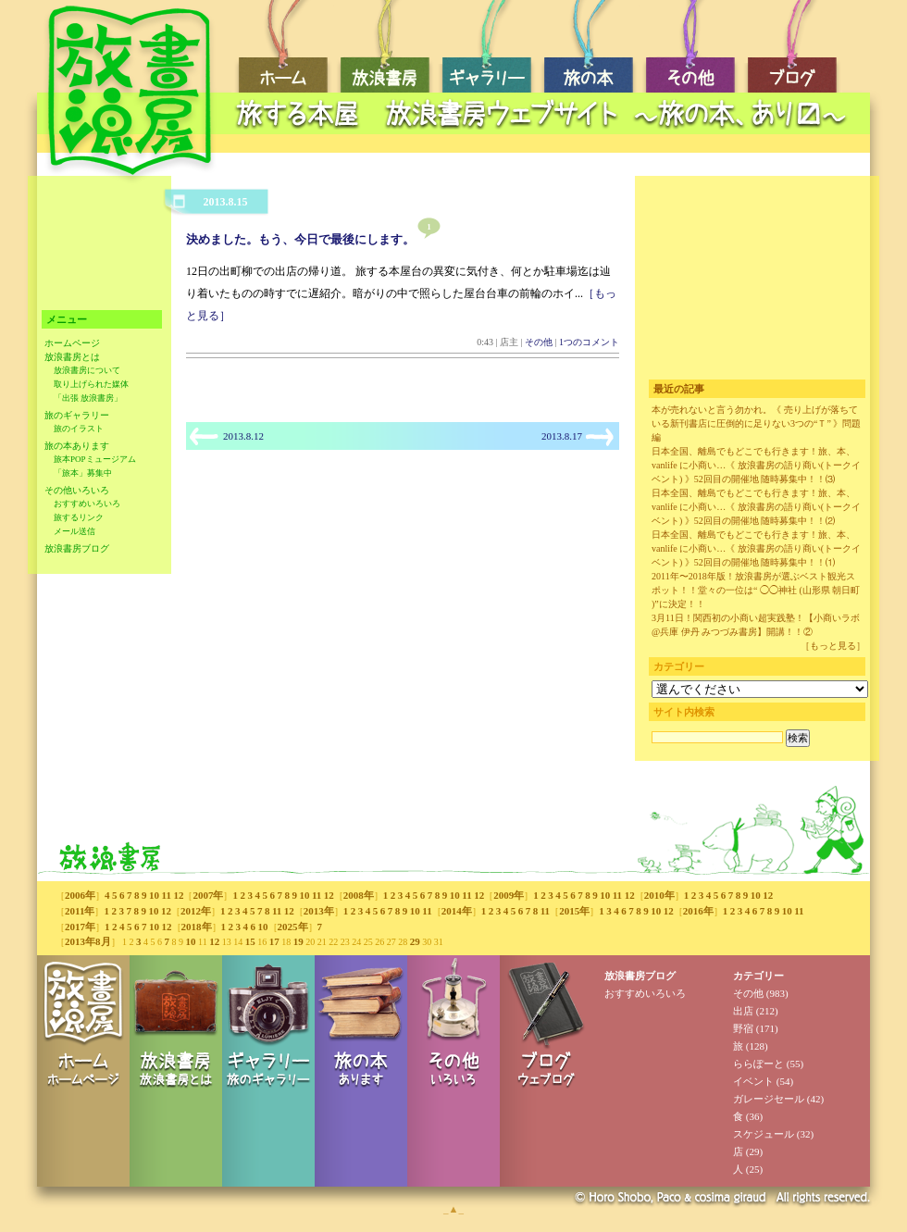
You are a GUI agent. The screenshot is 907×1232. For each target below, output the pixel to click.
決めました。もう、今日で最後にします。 (300, 239)
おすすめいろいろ (87, 503)
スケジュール (763, 1133)
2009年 (508, 895)
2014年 (456, 910)
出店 (743, 1010)
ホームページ (72, 343)
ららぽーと (758, 1063)
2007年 (208, 895)
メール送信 (74, 531)
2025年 (293, 926)
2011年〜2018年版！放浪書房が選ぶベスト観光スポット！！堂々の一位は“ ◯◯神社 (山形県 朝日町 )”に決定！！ (756, 590)
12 (178, 895)
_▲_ (453, 1208)
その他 (539, 342)
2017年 (80, 926)
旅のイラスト (79, 428)
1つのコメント (589, 342)
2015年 (574, 910)
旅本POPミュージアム (95, 459)
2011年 (79, 910)
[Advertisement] (99, 247)
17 (274, 941)
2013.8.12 (243, 436)
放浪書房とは (72, 357)
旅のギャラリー (76, 415)
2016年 (698, 910)
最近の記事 (678, 388)
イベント (753, 1081)
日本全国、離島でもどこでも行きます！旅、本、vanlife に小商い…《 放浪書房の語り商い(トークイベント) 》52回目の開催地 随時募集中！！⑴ (756, 548)
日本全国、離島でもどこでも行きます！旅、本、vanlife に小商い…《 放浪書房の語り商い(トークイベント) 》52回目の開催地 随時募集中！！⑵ (756, 507)
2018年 (196, 926)
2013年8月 (88, 941)
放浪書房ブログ (76, 548)
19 (298, 941)
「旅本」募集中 (83, 473)
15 (250, 941)
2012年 (195, 910)
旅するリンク (79, 517)
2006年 (80, 895)
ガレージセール (768, 1098)
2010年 (659, 895)
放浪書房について (87, 370)
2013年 (319, 910)
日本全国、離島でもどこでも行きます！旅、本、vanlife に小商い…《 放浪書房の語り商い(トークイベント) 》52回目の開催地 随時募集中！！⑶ (756, 465)
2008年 (358, 895)
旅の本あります (76, 446)
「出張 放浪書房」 (88, 398)
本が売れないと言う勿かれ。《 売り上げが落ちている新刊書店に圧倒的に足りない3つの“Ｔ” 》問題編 (756, 423)
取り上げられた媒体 (91, 384)
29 (415, 941)
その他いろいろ (76, 490)
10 (154, 895)
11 (166, 895)
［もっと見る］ (833, 646)
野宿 (743, 1028)
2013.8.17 (561, 436)
